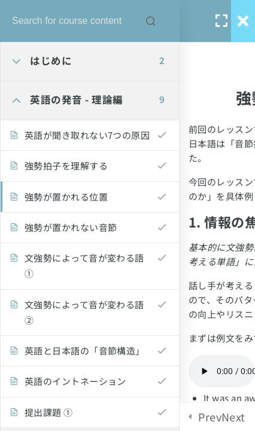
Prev (209, 416)
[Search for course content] (151, 21)
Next (233, 416)
